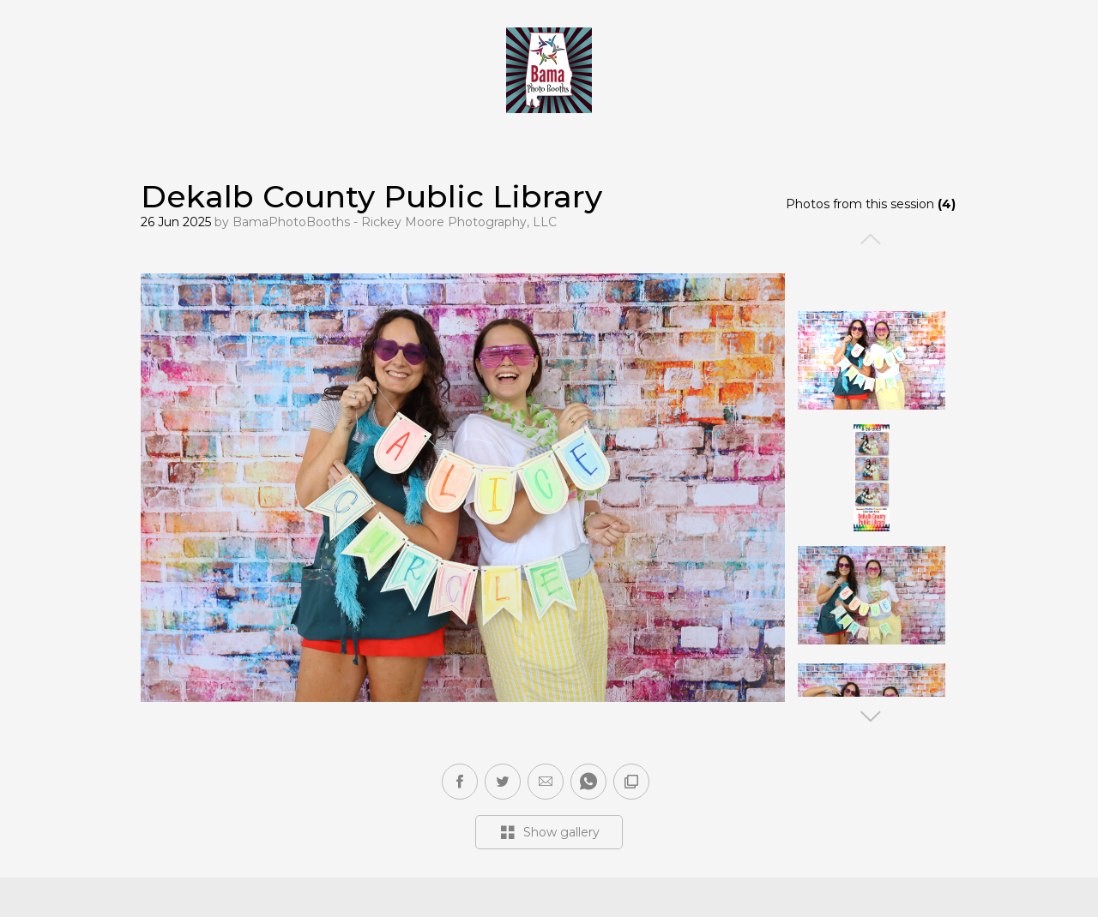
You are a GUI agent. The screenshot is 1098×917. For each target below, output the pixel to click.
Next (871, 716)
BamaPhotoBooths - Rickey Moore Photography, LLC (394, 222)
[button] (546, 782)
